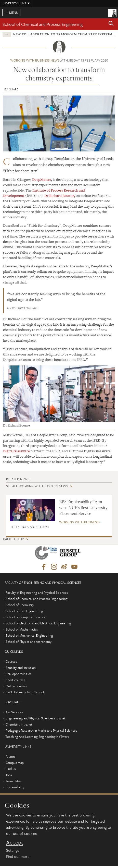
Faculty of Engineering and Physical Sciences (37, 592)
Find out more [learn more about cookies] (18, 856)
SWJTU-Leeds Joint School (25, 692)
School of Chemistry (20, 604)
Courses (11, 661)
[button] (111, 24)
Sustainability (15, 787)
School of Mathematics (22, 629)
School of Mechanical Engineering (29, 635)
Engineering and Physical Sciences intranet (35, 718)
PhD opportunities (18, 673)
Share (13, 89)
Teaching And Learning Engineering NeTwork (37, 736)
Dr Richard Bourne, (59, 195)
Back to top (13, 539)
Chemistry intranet (19, 724)
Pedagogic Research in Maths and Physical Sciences (41, 730)
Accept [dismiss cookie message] (14, 842)
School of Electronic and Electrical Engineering (38, 623)
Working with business (79, 522)
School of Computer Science (26, 617)
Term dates (13, 781)
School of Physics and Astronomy (28, 641)
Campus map (15, 762)
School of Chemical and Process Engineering (43, 24)
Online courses (16, 686)
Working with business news (35, 60)
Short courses (15, 679)
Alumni (11, 756)
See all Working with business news (37, 486)
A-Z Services (14, 712)
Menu (13, 12)
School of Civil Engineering (24, 610)
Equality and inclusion (21, 667)
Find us (11, 768)
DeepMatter (41, 179)
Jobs (8, 774)
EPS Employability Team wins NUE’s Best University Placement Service (83, 508)
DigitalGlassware (17, 451)
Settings (12, 850)
